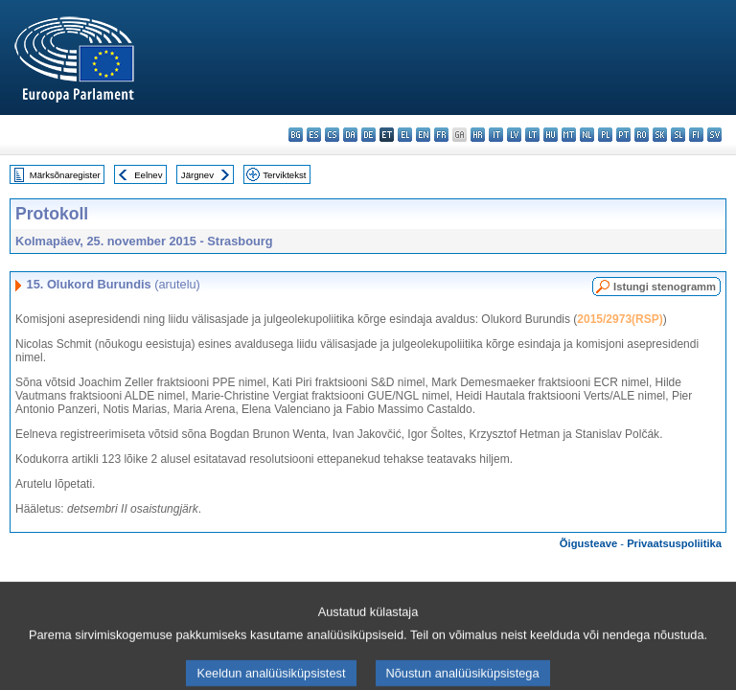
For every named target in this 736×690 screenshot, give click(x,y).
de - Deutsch (368, 134)
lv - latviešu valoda (514, 134)
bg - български (295, 134)
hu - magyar (550, 134)
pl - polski (605, 134)
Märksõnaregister (65, 175)
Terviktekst (284, 175)
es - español (314, 134)
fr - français (441, 134)
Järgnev (197, 175)
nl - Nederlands (587, 134)
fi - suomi (696, 134)
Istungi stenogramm (664, 286)
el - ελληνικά (405, 134)
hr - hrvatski (478, 134)
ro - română (641, 134)
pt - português (623, 134)
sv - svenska (714, 134)
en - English (423, 134)
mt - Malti (569, 134)
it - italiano (496, 134)
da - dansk (350, 134)
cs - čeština (332, 134)
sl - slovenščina (678, 134)
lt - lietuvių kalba (532, 134)
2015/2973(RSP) (619, 319)
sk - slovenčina (660, 134)
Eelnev (148, 175)
